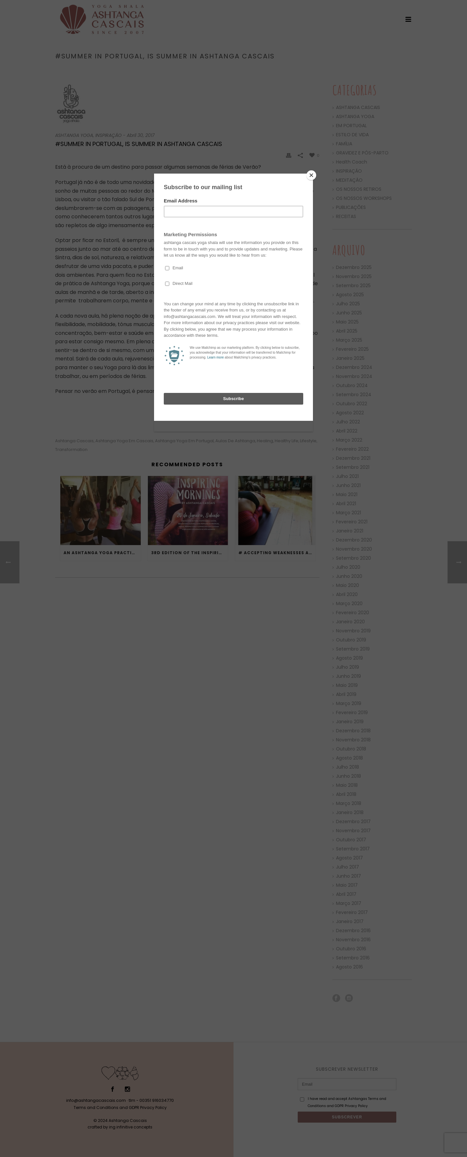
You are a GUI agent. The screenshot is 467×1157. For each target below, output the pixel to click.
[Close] (311, 175)
